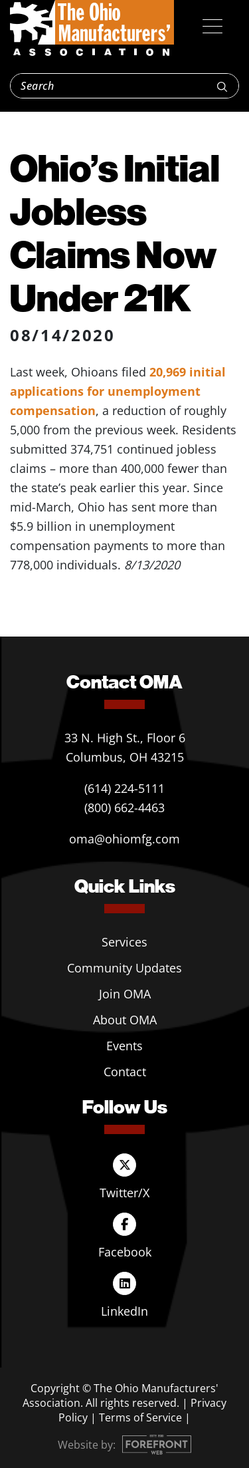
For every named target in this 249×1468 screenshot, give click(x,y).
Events (124, 1046)
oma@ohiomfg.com (124, 839)
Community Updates (124, 968)
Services (124, 942)
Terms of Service (140, 1417)
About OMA (125, 1020)
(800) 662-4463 (124, 807)
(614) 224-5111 (124, 788)
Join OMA (125, 994)
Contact (125, 1072)
